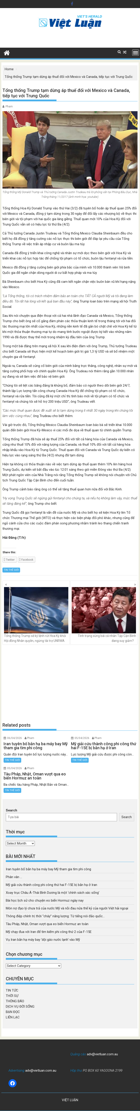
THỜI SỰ (12, 996)
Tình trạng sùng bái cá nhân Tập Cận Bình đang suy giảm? (104, 615)
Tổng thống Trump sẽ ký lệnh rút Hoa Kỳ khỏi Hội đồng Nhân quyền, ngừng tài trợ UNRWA (36, 615)
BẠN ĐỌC (13, 1012)
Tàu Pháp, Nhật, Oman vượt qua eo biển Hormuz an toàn (47, 924)
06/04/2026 (14, 738)
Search (11, 810)
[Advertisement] (69, 683)
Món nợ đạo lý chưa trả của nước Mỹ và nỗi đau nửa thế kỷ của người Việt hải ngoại (67, 908)
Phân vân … (14, 877)
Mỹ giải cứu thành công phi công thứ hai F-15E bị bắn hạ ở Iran (51, 885)
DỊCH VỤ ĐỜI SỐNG (20, 1007)
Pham (9, 106)
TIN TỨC (12, 990)
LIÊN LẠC (13, 1017)
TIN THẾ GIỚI (11, 569)
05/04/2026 (82, 738)
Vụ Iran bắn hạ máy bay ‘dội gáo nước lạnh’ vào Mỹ (43, 940)
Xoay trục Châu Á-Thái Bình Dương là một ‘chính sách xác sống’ (52, 893)
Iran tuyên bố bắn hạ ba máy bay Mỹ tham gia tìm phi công (48, 869)
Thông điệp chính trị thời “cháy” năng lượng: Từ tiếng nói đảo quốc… (55, 916)
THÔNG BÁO (15, 1001)
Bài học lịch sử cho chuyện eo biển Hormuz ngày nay (45, 900)
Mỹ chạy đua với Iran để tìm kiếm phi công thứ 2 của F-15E (49, 932)
